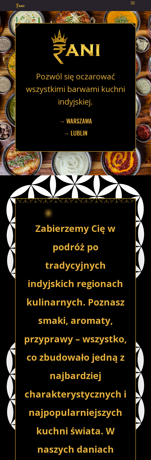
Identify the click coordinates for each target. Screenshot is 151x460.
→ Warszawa (75, 120)
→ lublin (75, 132)
